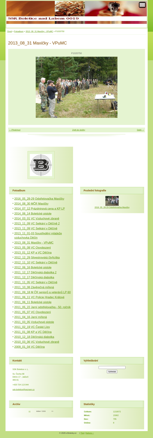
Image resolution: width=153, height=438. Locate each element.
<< (29, 411)
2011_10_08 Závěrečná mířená (34, 287)
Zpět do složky (78, 130)
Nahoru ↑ (90, 433)
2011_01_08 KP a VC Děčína (33, 331)
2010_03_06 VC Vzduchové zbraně (36, 341)
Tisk (82, 433)
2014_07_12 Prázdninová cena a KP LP (39, 208)
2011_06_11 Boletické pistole (33, 302)
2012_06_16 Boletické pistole (33, 267)
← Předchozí (15, 130)
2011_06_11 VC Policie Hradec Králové (39, 297)
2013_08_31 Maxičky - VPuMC (39, 31)
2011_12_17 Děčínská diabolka (34, 277)
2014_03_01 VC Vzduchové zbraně (36, 218)
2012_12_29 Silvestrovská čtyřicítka (37, 257)
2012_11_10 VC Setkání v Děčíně (35, 262)
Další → (140, 130)
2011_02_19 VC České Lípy (32, 326)
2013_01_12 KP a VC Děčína (33, 252)
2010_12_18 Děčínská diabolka (34, 336)
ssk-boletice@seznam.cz (24, 389)
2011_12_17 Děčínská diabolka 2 (35, 272)
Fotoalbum (18, 31)
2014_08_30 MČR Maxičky (31, 203)
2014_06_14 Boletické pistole (33, 213)
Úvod (9, 31)
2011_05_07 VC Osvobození (32, 312)
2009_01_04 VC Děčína (29, 346)
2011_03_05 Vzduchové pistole (34, 322)
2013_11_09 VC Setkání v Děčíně (35, 228)
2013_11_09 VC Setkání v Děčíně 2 (37, 223)
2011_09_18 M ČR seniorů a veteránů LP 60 (42, 292)
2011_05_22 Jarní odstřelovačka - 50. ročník (42, 307)
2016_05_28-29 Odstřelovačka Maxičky (39, 198)
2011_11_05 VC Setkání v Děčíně (35, 282)
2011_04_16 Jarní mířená (30, 317)
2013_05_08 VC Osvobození (32, 247)
